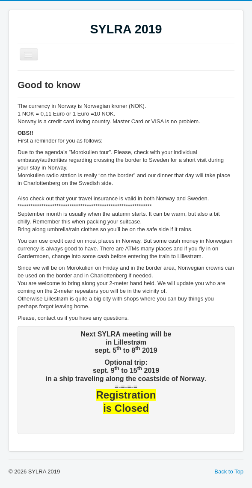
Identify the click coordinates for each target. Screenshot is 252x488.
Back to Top (228, 471)
